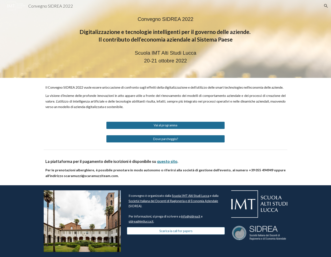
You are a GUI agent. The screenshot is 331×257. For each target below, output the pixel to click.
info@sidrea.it (190, 216)
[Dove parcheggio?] (165, 139)
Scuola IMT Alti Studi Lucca (190, 195)
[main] (165, 39)
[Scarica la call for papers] (176, 231)
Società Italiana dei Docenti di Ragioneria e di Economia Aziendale (173, 201)
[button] (326, 6)
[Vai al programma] (165, 125)
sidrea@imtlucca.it (141, 221)
